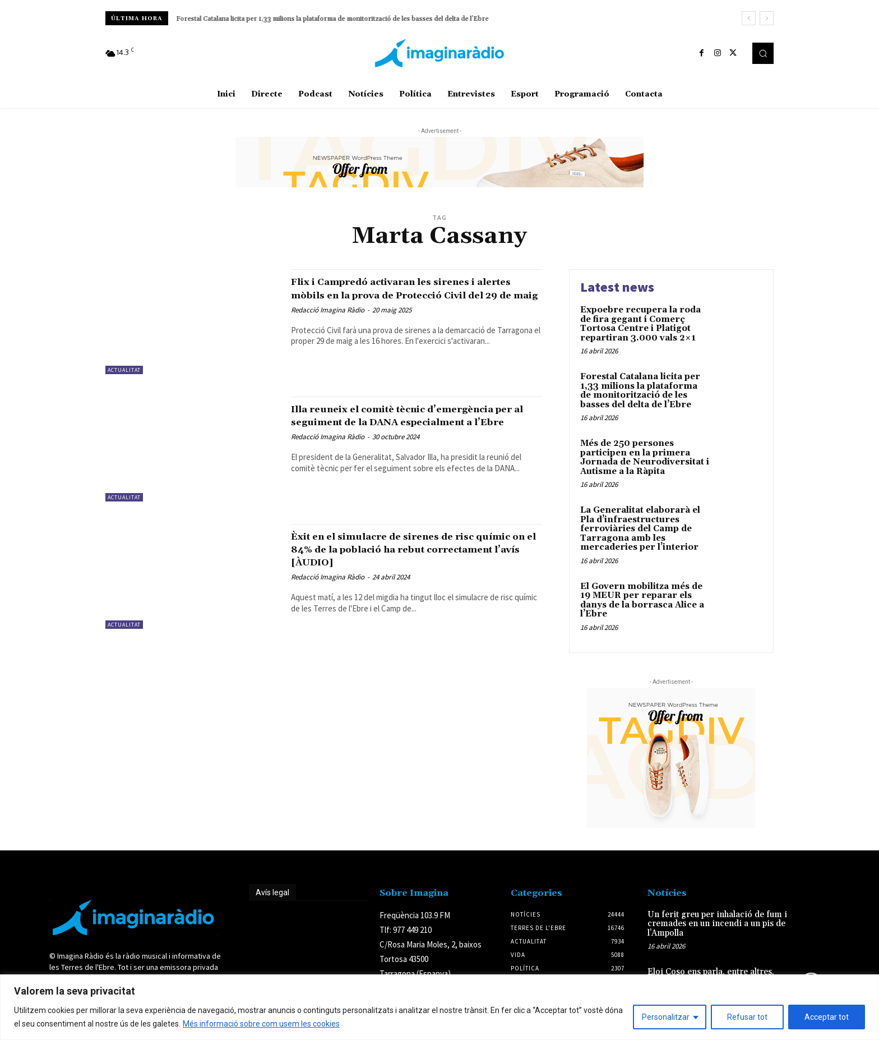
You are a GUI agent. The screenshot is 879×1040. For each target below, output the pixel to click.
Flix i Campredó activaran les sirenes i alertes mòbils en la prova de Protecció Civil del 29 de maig (409, 294)
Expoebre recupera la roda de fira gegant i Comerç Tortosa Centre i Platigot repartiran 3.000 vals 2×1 (640, 324)
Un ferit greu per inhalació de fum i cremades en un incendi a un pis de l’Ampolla (717, 923)
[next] (767, 18)
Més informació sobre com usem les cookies (261, 1023)
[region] (439, 1007)
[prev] (749, 18)
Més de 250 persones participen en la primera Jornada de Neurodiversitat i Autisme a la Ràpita (644, 457)
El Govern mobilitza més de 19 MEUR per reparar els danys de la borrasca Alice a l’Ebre (642, 600)
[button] (763, 53)
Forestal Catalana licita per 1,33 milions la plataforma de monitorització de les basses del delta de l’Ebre (333, 19)
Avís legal (272, 892)
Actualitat (124, 370)
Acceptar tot (826, 1017)
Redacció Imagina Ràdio (327, 323)
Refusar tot (747, 1017)
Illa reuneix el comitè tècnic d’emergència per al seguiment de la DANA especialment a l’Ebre (401, 422)
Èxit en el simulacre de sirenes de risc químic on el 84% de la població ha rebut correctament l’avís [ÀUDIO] (415, 549)
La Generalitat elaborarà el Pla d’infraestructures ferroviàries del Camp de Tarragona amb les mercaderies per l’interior (640, 529)
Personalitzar (666, 1017)
